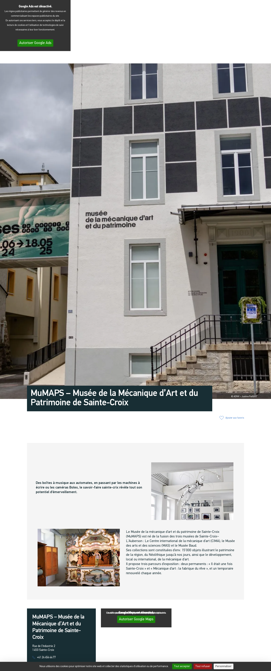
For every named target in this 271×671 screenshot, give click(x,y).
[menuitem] (251, 58)
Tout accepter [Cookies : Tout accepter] (182, 666)
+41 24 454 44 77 (46, 657)
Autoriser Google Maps (136, 619)
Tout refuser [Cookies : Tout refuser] (202, 666)
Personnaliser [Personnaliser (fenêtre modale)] (223, 666)
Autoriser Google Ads (35, 43)
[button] (215, 58)
